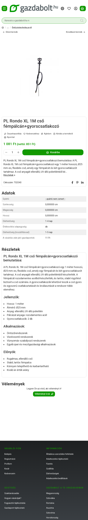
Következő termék (75, 32)
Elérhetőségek (52, 473)
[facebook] (72, 182)
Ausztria (50, 508)
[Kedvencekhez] (31, 133)
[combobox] (44, 21)
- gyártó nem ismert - (55, 199)
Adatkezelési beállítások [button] (57, 478)
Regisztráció (9, 459)
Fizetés (49, 464)
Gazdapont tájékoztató (14, 508)
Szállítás (50, 469)
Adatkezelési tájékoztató (57, 459)
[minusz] (6, 152)
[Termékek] (4, 8)
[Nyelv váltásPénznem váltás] (63, 8)
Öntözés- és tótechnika (8, 27)
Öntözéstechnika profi (22, 27)
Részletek (9, 175)
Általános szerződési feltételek (59, 454)
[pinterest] (77, 182)
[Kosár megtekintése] (83, 8)
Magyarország (52, 493)
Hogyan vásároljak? (12, 498)
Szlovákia (50, 498)
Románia (50, 503)
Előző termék (10, 32)
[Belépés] (76, 8)
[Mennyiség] (12, 152)
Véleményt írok (44, 394)
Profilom (8, 464)
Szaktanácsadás (11, 493)
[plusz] (18, 152)
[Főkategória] (3, 27)
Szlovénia (50, 513)
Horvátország (52, 518)
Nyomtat (9, 137)
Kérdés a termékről (63, 134)
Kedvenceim (9, 473)
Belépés (7, 454)
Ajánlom (46, 134)
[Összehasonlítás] (12, 133)
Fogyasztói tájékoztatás (14, 503)
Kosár (6, 469)
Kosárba (53, 152)
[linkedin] (82, 182)
